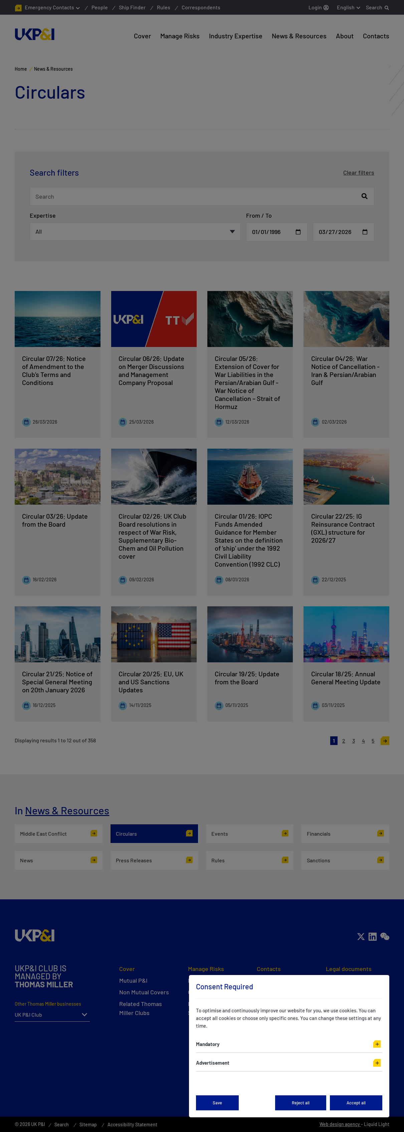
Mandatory (208, 1044)
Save (217, 1102)
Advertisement (212, 1063)
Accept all (356, 1102)
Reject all (301, 1102)
